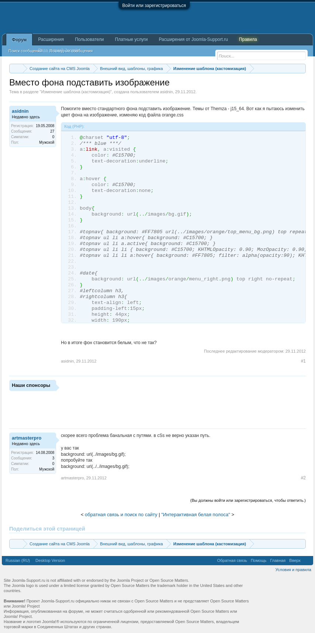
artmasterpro (26, 438)
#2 (303, 477)
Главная (277, 560)
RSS (306, 560)
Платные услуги (131, 39)
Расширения (51, 39)
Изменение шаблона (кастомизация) (75, 92)
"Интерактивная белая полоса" (195, 514)
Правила (248, 39)
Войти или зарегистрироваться (154, 5)
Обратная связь (232, 560)
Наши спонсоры (31, 385)
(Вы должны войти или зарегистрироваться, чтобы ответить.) (248, 500)
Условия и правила (293, 569)
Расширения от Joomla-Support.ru (193, 39)
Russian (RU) (18, 560)
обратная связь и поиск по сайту (121, 514)
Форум (19, 39)
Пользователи (89, 39)
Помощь (259, 560)
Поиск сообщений (25, 51)
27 (52, 131)
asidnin (166, 92)
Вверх (295, 560)
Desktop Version (50, 560)
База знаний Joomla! (59, 50)
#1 (303, 361)
